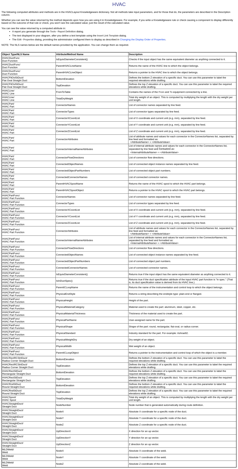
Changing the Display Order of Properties (143, 39)
